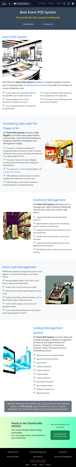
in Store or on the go (11, 172)
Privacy (48, 465)
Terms (41, 465)
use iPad (21, 169)
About (59, 3)
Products (41, 3)
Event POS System (14, 37)
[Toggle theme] (10, 3)
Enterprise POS (13, 452)
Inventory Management (49, 200)
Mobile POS (63, 452)
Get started (28, 24)
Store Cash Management (19, 267)
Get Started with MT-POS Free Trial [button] (60, 435)
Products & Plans (13, 457)
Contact (51, 3)
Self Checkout (38, 457)
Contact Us (48, 24)
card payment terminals (35, 85)
